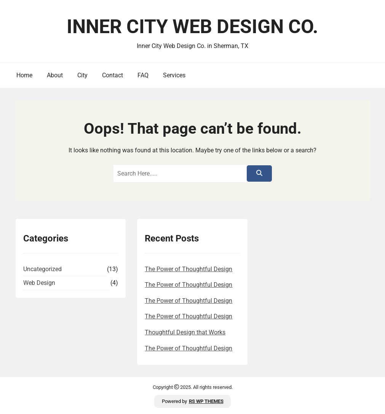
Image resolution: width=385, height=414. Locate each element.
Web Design (39, 282)
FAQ (143, 75)
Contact (112, 75)
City (82, 75)
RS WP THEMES (206, 401)
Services (174, 75)
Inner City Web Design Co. (192, 27)
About (55, 75)
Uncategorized (42, 269)
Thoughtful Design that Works (185, 332)
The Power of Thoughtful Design (188, 269)
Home (24, 75)
